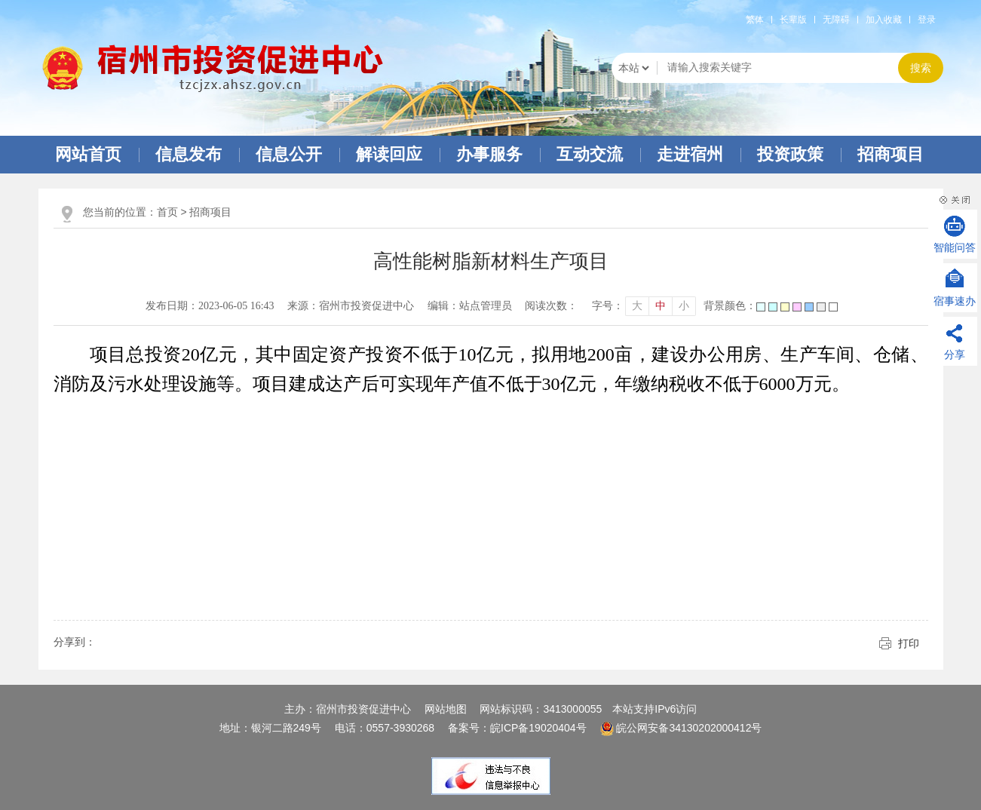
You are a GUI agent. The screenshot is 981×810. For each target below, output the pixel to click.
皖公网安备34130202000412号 (681, 728)
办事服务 (489, 154)
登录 (927, 19)
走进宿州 (690, 154)
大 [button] (637, 305)
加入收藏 (884, 19)
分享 (954, 354)
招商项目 (890, 154)
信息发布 (188, 154)
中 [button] (660, 305)
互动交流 (589, 154)
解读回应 (389, 154)
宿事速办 (954, 301)
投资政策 (790, 154)
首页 (167, 212)
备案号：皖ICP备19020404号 (519, 728)
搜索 (920, 68)
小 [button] (684, 305)
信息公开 (289, 154)
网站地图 (446, 709)
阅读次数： (551, 305)
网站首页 (88, 154)
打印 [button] (908, 643)
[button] (793, 20)
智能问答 (954, 247)
